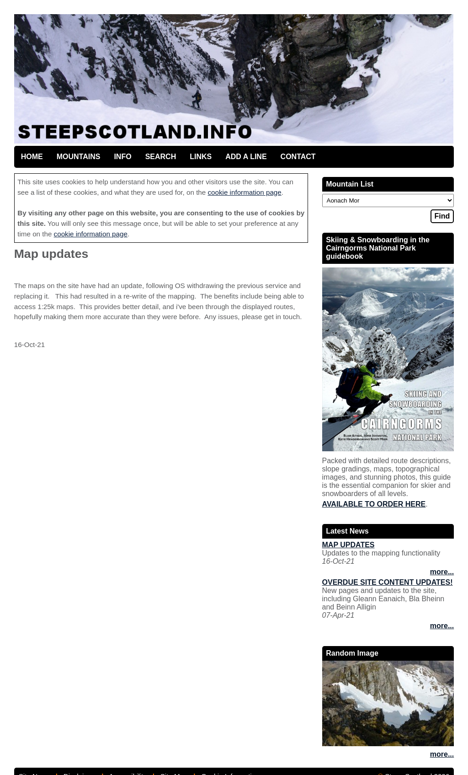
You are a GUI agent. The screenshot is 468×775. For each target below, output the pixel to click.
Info (122, 156)
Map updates (348, 545)
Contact (298, 156)
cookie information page (244, 192)
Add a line (245, 156)
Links (201, 156)
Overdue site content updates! (387, 582)
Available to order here (374, 504)
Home (32, 156)
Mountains (79, 156)
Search (160, 156)
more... (442, 572)
